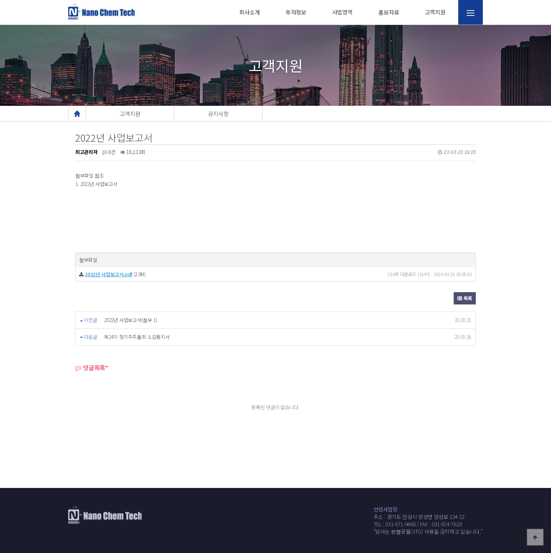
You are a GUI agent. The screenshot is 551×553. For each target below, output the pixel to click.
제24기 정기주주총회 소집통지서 (136, 336)
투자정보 (295, 12)
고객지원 (435, 12)
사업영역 (342, 12)
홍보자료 (388, 12)
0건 (109, 151)
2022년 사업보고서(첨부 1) (130, 319)
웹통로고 (101, 12)
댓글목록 (90, 367)
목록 (464, 298)
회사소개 (249, 12)
